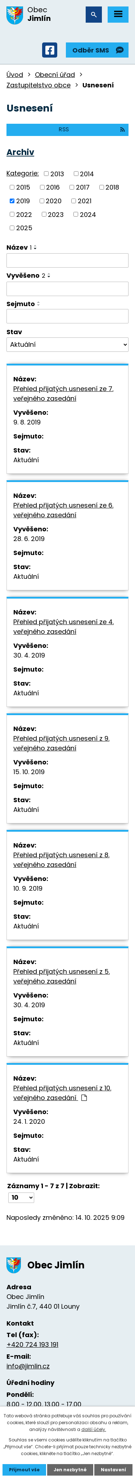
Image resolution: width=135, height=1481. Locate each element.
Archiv (20, 152)
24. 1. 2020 (29, 1121)
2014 (87, 173)
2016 (53, 187)
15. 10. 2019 (29, 771)
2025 (24, 227)
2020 (54, 200)
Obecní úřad (55, 74)
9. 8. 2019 (27, 422)
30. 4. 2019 (29, 655)
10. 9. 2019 (27, 888)
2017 (83, 187)
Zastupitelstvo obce (38, 85)
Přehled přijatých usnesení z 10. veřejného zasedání (62, 1093)
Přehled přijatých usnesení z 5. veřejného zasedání (61, 976)
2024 (88, 214)
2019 (23, 200)
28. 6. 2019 (29, 538)
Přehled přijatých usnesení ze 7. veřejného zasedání (63, 393)
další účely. (93, 1429)
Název (19, 247)
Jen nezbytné (70, 1470)
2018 (112, 187)
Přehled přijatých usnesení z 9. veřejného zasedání (61, 743)
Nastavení (113, 1470)
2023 (56, 214)
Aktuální (26, 459)
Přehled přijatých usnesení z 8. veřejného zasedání (61, 859)
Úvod (14, 74)
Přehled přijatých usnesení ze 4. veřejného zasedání (63, 626)
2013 (57, 173)
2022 (24, 214)
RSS (92, 129)
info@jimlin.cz (28, 1366)
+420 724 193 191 (32, 1344)
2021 (84, 200)
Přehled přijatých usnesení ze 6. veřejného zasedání (63, 510)
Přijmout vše (24, 1470)
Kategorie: (22, 173)
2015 (23, 187)
